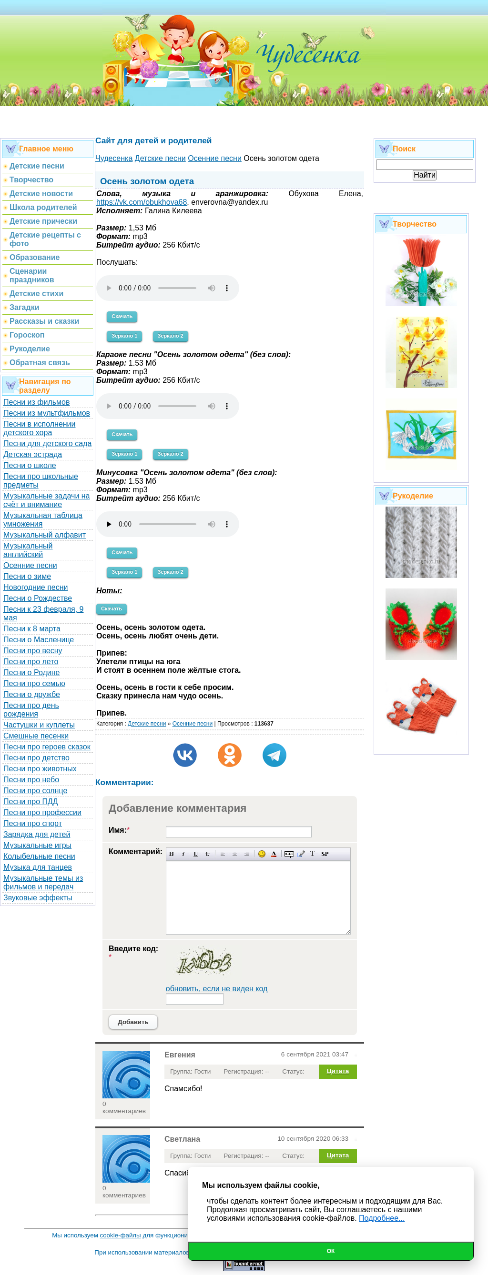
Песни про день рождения (31, 709)
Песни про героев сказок (47, 747)
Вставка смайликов (261, 854)
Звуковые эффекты (37, 898)
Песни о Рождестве (37, 598)
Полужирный (171, 854)
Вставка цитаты (300, 854)
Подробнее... (382, 1218)
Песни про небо (31, 780)
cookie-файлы (120, 1235)
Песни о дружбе (31, 694)
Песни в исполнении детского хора (39, 428)
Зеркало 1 (124, 336)
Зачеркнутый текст (207, 854)
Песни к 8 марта (32, 629)
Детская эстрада (32, 454)
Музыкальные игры (37, 845)
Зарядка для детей (36, 834)
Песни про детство (36, 758)
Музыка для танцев (37, 867)
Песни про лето (30, 661)
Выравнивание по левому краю (222, 854)
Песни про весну (32, 651)
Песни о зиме (27, 576)
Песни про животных (40, 769)
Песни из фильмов (36, 402)
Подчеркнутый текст (195, 854)
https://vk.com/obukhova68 (141, 202)
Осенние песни (30, 565)
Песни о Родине (31, 672)
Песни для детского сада (47, 443)
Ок (331, 1251)
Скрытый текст (289, 854)
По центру (234, 854)
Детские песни (147, 723)
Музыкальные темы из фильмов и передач (43, 882)
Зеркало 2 (170, 336)
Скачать (122, 316)
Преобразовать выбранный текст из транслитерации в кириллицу (312, 854)
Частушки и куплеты (39, 725)
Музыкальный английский (28, 550)
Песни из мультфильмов (46, 413)
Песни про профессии (42, 812)
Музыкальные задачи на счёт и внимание (46, 500)
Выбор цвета (273, 854)
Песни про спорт (32, 823)
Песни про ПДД (30, 801)
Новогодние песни (35, 587)
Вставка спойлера (324, 854)
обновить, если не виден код (217, 989)
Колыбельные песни (39, 856)
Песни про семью (34, 683)
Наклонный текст (183, 854)
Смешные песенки (36, 736)
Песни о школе (29, 465)
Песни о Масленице (38, 640)
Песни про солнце (35, 791)
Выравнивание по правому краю (246, 854)
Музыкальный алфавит (44, 535)
